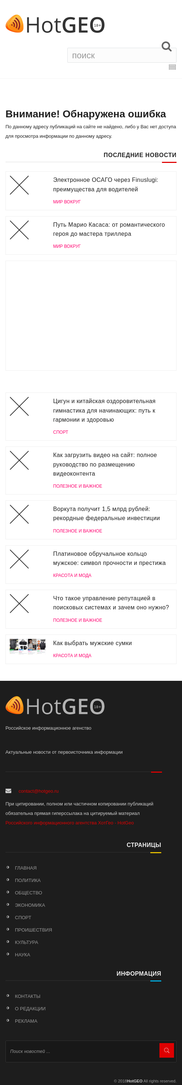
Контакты (27, 996)
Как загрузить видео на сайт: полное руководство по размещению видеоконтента (105, 464)
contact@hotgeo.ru (39, 791)
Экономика (30, 905)
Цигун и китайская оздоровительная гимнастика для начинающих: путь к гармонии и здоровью (104, 410)
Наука (22, 954)
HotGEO (135, 1081)
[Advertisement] (91, 316)
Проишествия (33, 930)
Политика (28, 880)
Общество (28, 892)
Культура (26, 942)
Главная (26, 868)
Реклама (26, 1021)
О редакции (30, 1008)
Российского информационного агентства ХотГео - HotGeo (69, 823)
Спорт (23, 917)
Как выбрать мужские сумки (92, 643)
